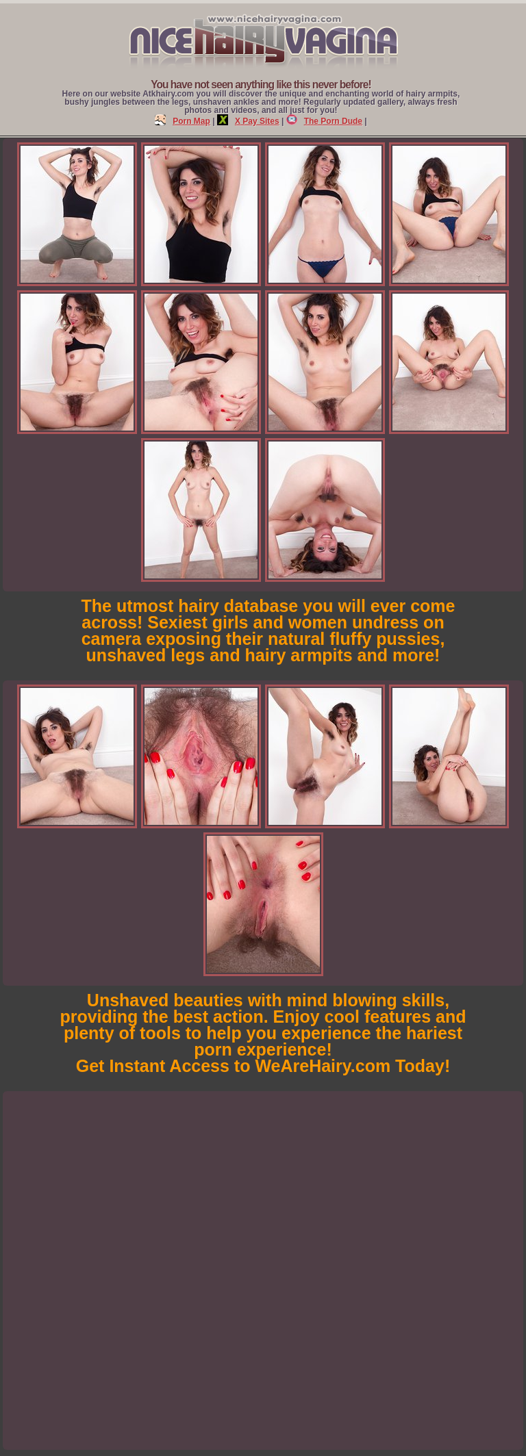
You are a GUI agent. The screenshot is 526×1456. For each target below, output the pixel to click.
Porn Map (182, 121)
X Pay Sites (248, 121)
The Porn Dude (324, 121)
